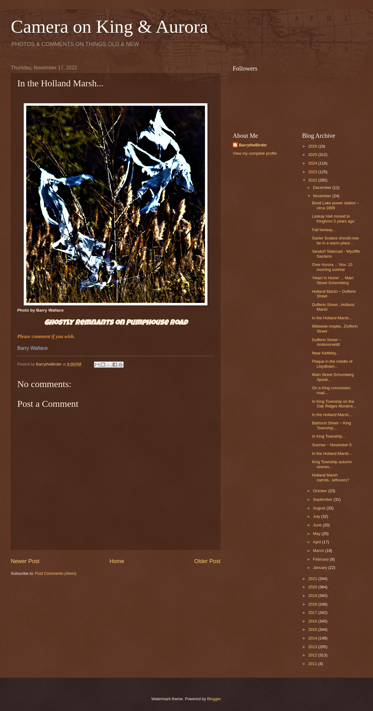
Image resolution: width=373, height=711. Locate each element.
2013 (313, 646)
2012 (313, 655)
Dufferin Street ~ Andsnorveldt (326, 342)
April (317, 542)
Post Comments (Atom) (55, 573)
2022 (313, 180)
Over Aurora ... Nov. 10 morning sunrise (332, 267)
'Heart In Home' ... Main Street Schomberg (332, 280)
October (320, 490)
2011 (313, 663)
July (317, 516)
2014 (313, 638)
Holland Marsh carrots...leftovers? (330, 477)
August (319, 508)
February (321, 559)
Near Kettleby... (325, 353)
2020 (313, 587)
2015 (313, 629)
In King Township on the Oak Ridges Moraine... (334, 403)
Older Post (207, 561)
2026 (313, 146)
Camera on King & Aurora (109, 26)
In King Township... (328, 436)
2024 (313, 163)
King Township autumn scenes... (332, 464)
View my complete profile (255, 153)
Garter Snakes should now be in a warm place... (335, 240)
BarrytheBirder (253, 145)
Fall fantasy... (323, 229)
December (322, 187)
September (323, 499)
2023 (313, 172)
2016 (313, 621)
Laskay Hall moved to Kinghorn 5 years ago (333, 218)
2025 (313, 154)
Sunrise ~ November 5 (331, 445)
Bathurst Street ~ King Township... (331, 425)
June (318, 525)
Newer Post (25, 561)
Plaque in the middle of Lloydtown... (332, 363)
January (320, 567)
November (322, 196)
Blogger (214, 699)
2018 (313, 604)
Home (116, 561)
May (317, 533)
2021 (313, 578)
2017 (313, 612)
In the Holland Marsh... (332, 318)
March (319, 550)
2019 (313, 595)
